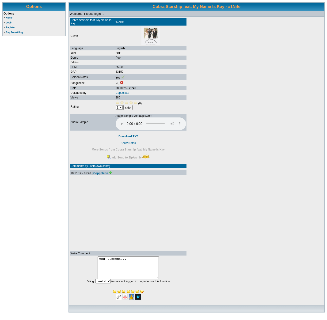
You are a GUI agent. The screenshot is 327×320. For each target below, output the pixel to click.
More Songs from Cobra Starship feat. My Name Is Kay (128, 149)
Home (9, 17)
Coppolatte (122, 92)
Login (9, 22)
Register (10, 27)
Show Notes (128, 143)
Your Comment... (128, 269)
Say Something (14, 32)
